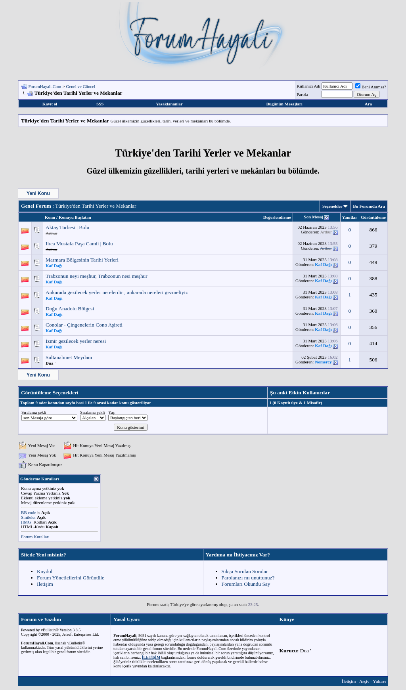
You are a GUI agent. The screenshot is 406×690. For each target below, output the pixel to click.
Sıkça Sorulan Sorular (245, 571)
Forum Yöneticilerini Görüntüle (70, 578)
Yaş (111, 412)
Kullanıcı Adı (308, 86)
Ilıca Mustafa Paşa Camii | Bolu (79, 244)
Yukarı (379, 681)
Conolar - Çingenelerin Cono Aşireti (84, 325)
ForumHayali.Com (44, 86)
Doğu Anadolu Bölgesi (70, 309)
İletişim (45, 584)
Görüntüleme (373, 217)
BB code (28, 512)
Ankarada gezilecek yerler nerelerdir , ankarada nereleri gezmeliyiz (117, 292)
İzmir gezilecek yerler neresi (76, 341)
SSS (99, 103)
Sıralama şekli (33, 412)
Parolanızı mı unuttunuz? (248, 578)
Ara (368, 103)
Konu (50, 217)
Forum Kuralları (35, 536)
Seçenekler (332, 206)
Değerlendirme (277, 217)
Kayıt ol (49, 103)
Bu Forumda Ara (369, 206)
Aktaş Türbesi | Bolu (67, 227)
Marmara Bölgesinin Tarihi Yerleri (82, 260)
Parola (302, 94)
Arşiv (364, 681)
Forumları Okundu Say (246, 584)
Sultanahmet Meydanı (69, 357)
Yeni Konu (38, 193)
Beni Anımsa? (370, 86)
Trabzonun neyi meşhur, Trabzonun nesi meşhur (96, 276)
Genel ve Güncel (81, 86)
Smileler (28, 517)
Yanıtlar (350, 217)
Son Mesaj (313, 216)
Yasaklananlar (169, 103)
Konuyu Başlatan (75, 217)
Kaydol (44, 571)
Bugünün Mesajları (284, 103)
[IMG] (27, 522)
